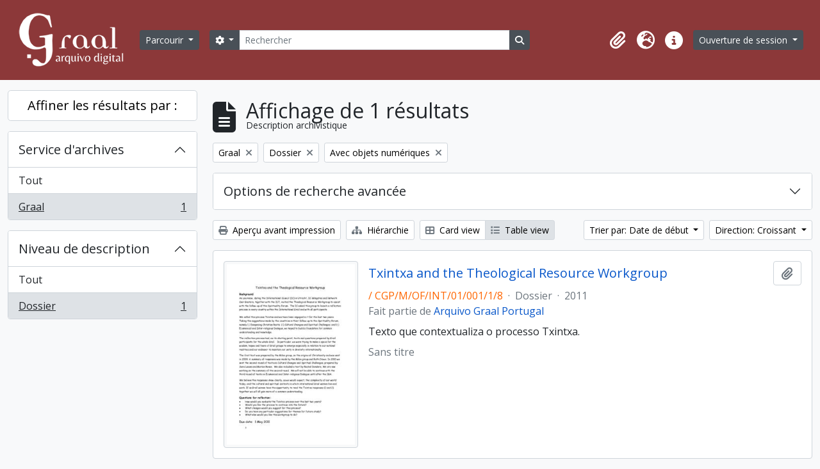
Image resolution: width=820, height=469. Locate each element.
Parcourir (165, 40)
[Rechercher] (374, 40)
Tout (30, 180)
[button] (617, 40)
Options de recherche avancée (315, 191)
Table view (520, 230)
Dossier (102, 308)
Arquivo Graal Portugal (489, 311)
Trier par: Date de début (640, 230)
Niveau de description (84, 248)
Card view (452, 230)
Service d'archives (71, 149)
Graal (102, 209)
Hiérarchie (380, 230)
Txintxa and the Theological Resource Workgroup (518, 273)
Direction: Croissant (757, 230)
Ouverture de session (744, 40)
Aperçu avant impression (276, 230)
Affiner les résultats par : (102, 105)
